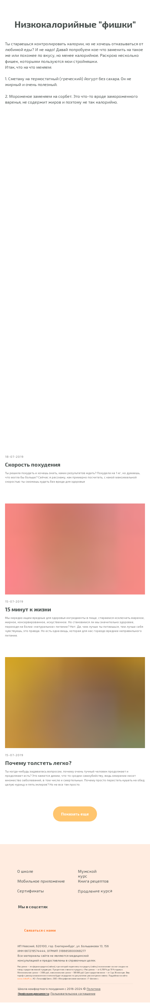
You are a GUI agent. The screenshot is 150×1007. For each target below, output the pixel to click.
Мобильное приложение (41, 881)
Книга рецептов (93, 881)
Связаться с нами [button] (40, 930)
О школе (25, 871)
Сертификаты (30, 890)
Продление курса (95, 890)
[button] (75, 813)
